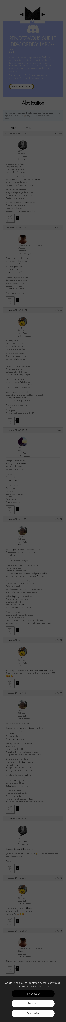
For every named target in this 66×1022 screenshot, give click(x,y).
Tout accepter (33, 993)
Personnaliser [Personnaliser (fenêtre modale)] (33, 1013)
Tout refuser (33, 1003)
